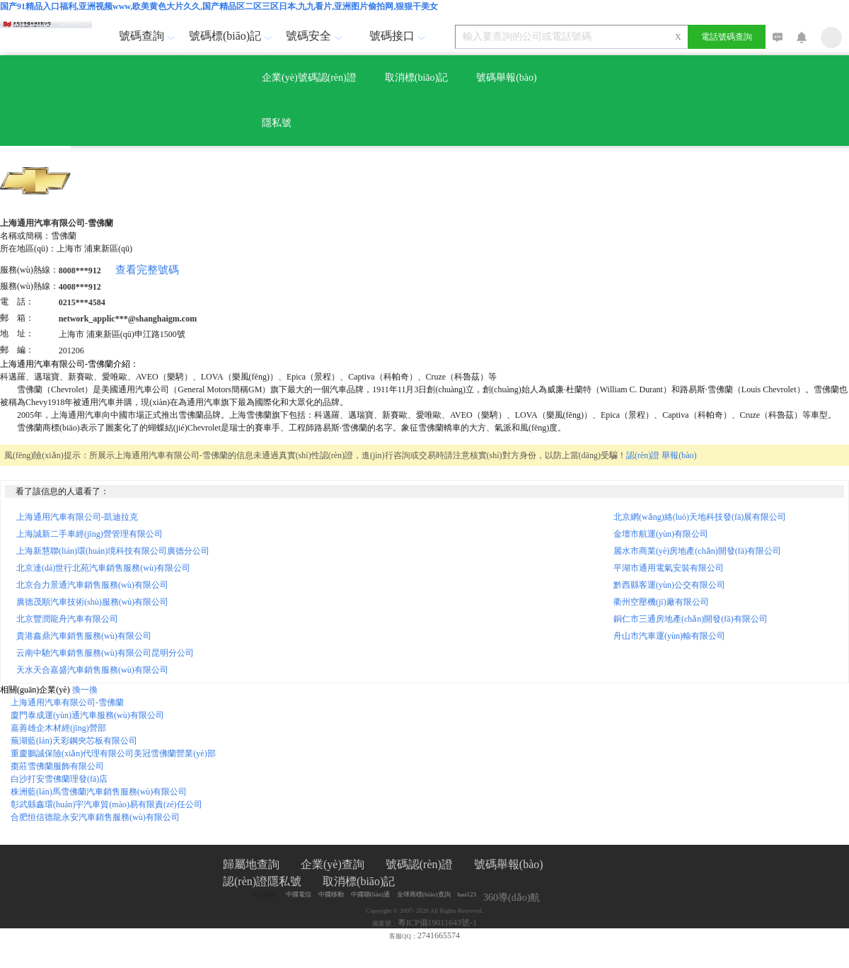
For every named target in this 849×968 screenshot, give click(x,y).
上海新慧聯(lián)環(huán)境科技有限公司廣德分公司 (112, 551)
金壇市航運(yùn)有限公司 (665, 534)
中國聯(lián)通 (371, 894)
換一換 (85, 690)
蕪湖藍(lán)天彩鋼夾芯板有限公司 (74, 741)
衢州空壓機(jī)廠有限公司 (665, 602)
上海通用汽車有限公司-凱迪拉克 (77, 517)
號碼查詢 (148, 36)
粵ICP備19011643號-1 (437, 923)
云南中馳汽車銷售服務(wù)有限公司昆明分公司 (105, 653)
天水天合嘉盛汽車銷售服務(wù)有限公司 (92, 670)
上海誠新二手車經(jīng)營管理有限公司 (89, 534)
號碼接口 (399, 36)
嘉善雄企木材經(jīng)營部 (58, 728)
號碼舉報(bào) (506, 77)
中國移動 (331, 894)
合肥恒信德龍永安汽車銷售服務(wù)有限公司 (95, 817)
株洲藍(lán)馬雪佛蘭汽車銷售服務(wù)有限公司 (99, 792)
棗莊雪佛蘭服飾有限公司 (57, 766)
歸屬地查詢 (251, 864)
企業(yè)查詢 (332, 864)
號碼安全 (315, 36)
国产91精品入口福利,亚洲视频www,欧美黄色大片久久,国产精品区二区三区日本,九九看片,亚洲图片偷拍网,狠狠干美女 (219, 6)
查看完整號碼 (147, 269)
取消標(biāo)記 (416, 77)
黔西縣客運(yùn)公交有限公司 (673, 585)
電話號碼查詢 (726, 37)
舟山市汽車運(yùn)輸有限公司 (673, 636)
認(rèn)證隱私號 (262, 881)
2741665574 (438, 935)
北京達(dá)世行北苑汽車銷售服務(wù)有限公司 (103, 568)
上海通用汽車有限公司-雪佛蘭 (67, 702)
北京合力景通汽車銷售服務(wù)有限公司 (92, 585)
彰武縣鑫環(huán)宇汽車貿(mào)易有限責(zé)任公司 (106, 804)
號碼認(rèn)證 (419, 864)
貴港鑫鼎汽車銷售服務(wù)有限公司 (83, 636)
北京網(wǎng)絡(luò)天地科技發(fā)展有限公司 (704, 517)
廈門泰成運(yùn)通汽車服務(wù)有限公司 (87, 715)
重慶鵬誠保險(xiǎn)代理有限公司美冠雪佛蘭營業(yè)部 (113, 753)
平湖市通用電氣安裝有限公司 (672, 568)
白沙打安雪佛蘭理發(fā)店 (59, 779)
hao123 (467, 894)
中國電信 (298, 894)
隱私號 (276, 123)
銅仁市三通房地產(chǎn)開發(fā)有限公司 (694, 619)
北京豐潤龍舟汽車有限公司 (67, 619)
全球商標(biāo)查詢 (424, 894)
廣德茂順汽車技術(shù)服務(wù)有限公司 (92, 602)
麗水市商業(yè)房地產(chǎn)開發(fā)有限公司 (701, 551)
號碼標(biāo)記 (227, 36)
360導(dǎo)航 (511, 897)
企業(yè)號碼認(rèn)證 (309, 77)
